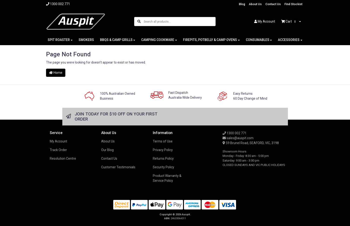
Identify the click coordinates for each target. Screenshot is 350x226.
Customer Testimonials (118, 167)
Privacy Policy (163, 150)
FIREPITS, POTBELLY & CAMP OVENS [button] (210, 40)
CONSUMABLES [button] (257, 40)
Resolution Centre (63, 158)
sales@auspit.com (238, 138)
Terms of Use (163, 141)
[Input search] (179, 21)
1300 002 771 (235, 133)
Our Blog (107, 150)
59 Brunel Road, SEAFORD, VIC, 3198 (251, 143)
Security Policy (163, 167)
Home (55, 72)
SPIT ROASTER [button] (59, 40)
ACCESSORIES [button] (289, 40)
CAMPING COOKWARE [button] (157, 40)
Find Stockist (293, 4)
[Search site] (139, 21)
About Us (255, 4)
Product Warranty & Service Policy (167, 178)
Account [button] (264, 21)
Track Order (58, 150)
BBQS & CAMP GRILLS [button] (116, 40)
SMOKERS (86, 40)
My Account (58, 141)
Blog (242, 4)
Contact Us (273, 4)
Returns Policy (163, 158)
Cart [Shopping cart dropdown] (289, 21)
